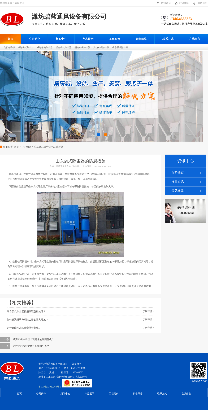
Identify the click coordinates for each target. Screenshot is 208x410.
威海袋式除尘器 (26, 47)
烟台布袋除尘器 (82, 47)
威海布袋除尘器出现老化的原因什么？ (33, 339)
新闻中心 (65, 393)
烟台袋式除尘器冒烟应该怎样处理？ (26, 311)
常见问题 (177, 191)
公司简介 (41, 393)
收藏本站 (181, 3)
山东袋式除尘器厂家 (23, 274)
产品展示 (89, 393)
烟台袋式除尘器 (63, 47)
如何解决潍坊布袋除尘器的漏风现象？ (27, 319)
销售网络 (138, 393)
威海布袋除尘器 (45, 47)
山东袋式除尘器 (120, 47)
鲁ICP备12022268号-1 (49, 386)
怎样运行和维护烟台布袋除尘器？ (31, 346)
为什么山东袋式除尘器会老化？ (24, 327)
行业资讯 (177, 182)
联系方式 (162, 393)
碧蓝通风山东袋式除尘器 (67, 166)
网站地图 (199, 3)
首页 (16, 147)
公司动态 (177, 173)
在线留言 (163, 3)
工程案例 (114, 393)
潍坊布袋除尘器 (101, 47)
